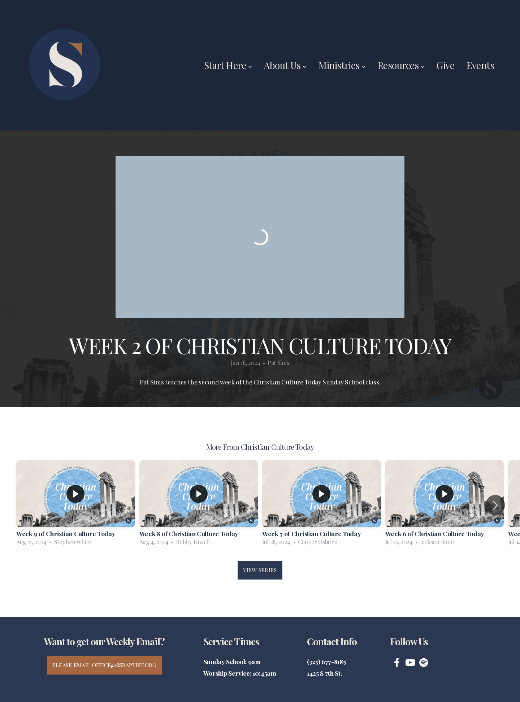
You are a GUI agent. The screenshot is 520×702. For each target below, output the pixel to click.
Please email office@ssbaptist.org (104, 665)
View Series (260, 570)
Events (480, 65)
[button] (495, 505)
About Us (285, 65)
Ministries (341, 65)
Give (445, 65)
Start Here (228, 65)
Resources (401, 65)
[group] (75, 505)
